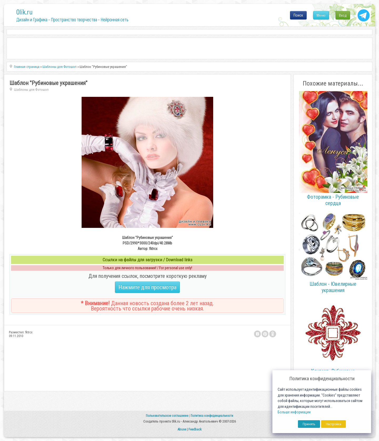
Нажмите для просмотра (147, 287)
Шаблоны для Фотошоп (31, 90)
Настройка (333, 424)
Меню (321, 15)
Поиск (298, 15)
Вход (343, 15)
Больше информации (294, 412)
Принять (309, 424)
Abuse (181, 429)
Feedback (195, 429)
